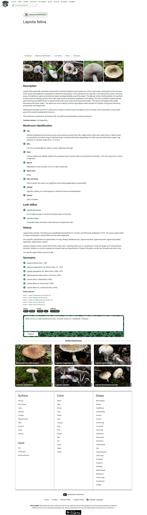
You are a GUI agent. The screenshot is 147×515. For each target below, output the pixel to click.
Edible (20, 2)
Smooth (21, 429)
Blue (58, 406)
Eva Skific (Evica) (38, 300)
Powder (21, 418)
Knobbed (99, 462)
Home (46, 503)
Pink (58, 432)
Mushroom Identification (43, 56)
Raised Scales (23, 421)
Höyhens (35, 297)
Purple (59, 436)
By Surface (64, 2)
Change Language (94, 503)
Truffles (98, 488)
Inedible (25, 2)
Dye (19, 450)
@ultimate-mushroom (73, 498)
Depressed (100, 440)
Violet (59, 447)
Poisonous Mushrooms (35, 14)
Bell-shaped (100, 403)
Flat (46, 311)
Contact (55, 503)
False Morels (100, 447)
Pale (58, 429)
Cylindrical (99, 436)
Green (59, 418)
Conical (98, 418)
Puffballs (99, 469)
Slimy (20, 432)
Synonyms (77, 56)
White (26, 311)
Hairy (20, 410)
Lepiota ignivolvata (34, 210)
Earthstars (100, 443)
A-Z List (13, 2)
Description (28, 56)
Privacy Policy (65, 503)
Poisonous (33, 2)
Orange (59, 425)
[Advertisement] (73, 40)
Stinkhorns (100, 477)
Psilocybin (22, 454)
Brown (32, 311)
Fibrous (21, 403)
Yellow (59, 455)
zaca (34, 302)
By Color (56, 2)
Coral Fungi (100, 425)
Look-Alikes (58, 56)
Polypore (99, 466)
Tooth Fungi (100, 481)
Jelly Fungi (100, 458)
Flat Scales (55, 311)
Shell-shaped (100, 473)
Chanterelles (100, 414)
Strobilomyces (37, 295)
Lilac (58, 421)
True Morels (100, 484)
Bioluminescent (23, 458)
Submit (31, 334)
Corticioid (99, 429)
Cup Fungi (99, 432)
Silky (20, 425)
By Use (50, 2)
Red (58, 440)
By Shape (72, 2)
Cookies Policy (78, 503)
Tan (58, 443)
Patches (21, 414)
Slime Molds (42, 2)
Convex (40, 311)
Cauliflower (100, 410)
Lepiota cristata (33, 218)
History (67, 56)
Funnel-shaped (101, 455)
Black (59, 403)
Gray (58, 414)
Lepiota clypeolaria (34, 271)
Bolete (98, 406)
